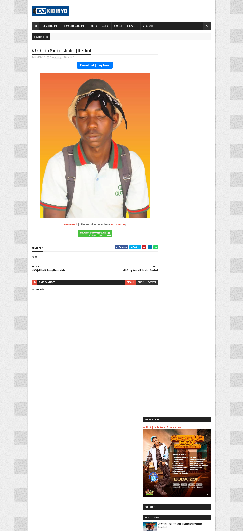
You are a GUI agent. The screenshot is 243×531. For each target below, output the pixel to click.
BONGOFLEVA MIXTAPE (75, 25)
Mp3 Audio (114, 224)
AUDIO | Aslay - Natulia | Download (187, 251)
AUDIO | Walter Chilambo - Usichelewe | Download (128, 495)
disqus (134, 282)
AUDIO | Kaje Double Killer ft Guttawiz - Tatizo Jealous (181, 446)
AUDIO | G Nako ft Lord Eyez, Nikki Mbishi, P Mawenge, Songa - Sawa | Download (191, 281)
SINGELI (118, 25)
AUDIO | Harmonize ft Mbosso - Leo (176, 452)
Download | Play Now (91, 65)
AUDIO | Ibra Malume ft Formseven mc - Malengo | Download (189, 226)
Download (67, 224)
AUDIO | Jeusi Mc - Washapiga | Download (178, 437)
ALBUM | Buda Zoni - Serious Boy (176, 128)
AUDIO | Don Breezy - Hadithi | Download (189, 320)
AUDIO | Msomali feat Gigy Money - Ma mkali (180, 455)
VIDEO (94, 25)
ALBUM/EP (148, 25)
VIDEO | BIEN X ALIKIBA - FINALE (59, 509)
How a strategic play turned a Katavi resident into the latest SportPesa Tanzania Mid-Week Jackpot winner (192, 269)
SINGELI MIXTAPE (51, 25)
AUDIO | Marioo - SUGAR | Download (187, 238)
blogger (124, 282)
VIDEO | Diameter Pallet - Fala (185, 334)
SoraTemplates (47, 526)
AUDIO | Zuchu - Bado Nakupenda (174, 460)
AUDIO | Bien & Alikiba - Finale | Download (64, 481)
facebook (145, 282)
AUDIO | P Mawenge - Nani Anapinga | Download (127, 509)
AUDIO (106, 25)
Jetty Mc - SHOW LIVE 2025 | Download (124, 481)
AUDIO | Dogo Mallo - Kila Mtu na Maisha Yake (181, 441)
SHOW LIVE (132, 25)
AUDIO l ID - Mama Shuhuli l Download (188, 306)
